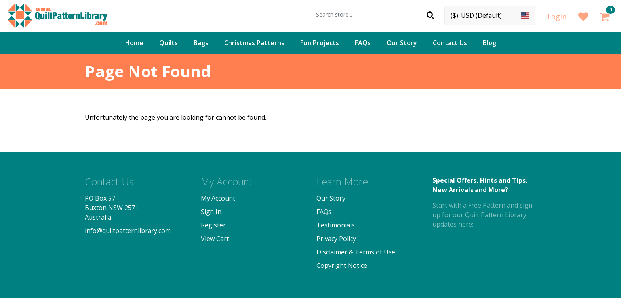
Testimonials (335, 225)
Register (213, 225)
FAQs (363, 42)
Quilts (168, 42)
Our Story (402, 42)
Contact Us (450, 42)
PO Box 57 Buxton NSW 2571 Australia (112, 208)
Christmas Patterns (254, 42)
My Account (218, 198)
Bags (201, 42)
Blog (489, 42)
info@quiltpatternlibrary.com (128, 230)
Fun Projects (319, 42)
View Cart (215, 238)
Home (134, 42)
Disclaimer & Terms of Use (355, 252)
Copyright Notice (341, 265)
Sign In (211, 211)
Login (556, 16)
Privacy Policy (336, 238)
